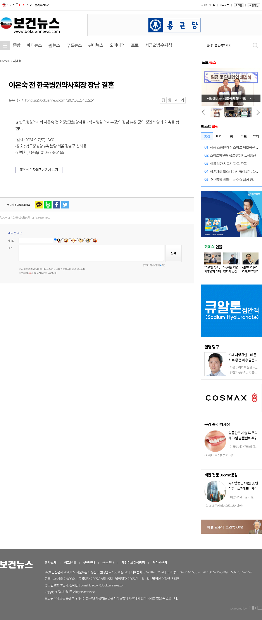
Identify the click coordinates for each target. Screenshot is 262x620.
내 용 (10, 247)
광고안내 (70, 562)
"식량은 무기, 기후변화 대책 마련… (212, 271)
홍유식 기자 (17, 100)
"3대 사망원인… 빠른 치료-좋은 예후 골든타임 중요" (243, 360)
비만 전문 (220, 475)
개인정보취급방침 (133, 562)
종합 (16, 45)
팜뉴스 (54, 45)
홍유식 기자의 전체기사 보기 (39, 169)
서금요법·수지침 (158, 45)
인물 (213, 246)
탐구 (211, 346)
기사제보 (224, 5)
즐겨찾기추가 (42, 5)
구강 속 (217, 424)
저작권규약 (160, 562)
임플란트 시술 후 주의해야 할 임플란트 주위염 (242, 438)
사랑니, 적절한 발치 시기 (220, 455)
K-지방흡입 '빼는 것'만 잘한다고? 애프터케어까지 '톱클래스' (243, 488)
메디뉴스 (34, 45)
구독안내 (108, 562)
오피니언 (117, 45)
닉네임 (11, 240)
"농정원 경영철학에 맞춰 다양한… (230, 271)
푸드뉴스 (74, 45)
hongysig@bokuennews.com (45, 100)
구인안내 (89, 562)
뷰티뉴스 (95, 45)
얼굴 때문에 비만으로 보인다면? (224, 506)
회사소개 (50, 562)
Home (4, 61)
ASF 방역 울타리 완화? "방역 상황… (250, 271)
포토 (134, 45)
